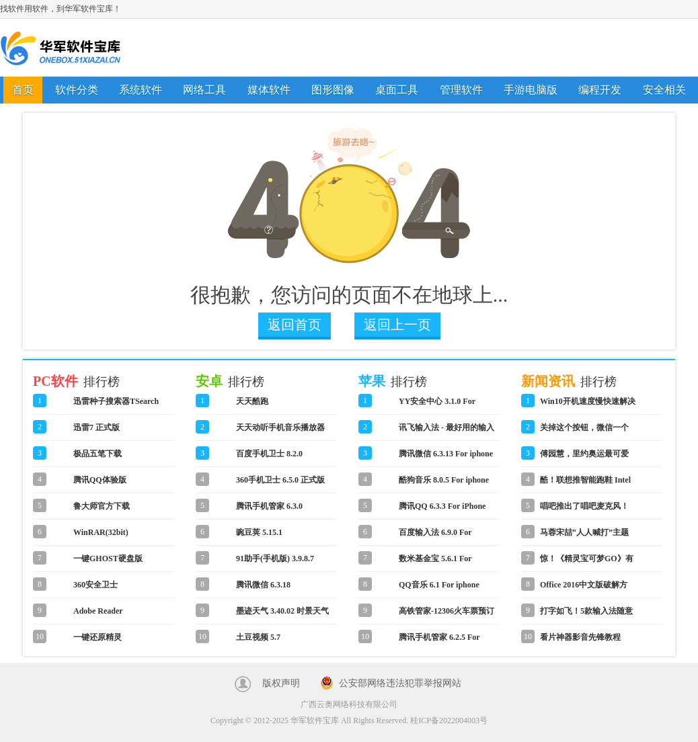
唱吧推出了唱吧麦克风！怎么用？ (584, 510)
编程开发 (599, 89)
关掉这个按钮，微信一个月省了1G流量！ (584, 431)
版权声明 (281, 683)
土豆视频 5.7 (258, 637)
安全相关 (664, 89)
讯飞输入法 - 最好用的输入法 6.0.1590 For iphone (446, 431)
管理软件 (461, 89)
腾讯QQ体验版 (99, 480)
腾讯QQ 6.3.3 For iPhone (442, 506)
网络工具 (204, 89)
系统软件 (140, 89)
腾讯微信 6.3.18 (263, 584)
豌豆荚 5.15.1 (259, 532)
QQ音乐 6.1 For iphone (439, 584)
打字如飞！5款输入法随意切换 (586, 615)
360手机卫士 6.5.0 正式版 (280, 480)
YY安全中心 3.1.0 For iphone (437, 405)
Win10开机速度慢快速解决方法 (587, 405)
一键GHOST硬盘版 (108, 558)
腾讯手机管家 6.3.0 (269, 506)
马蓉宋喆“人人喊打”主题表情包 (584, 536)
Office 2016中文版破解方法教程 (583, 588)
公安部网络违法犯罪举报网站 (400, 683)
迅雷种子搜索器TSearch (116, 401)
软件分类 (76, 89)
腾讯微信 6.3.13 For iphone (446, 453)
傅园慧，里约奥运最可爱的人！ (584, 457)
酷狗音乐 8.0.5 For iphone (444, 480)
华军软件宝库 (60, 48)
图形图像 (332, 89)
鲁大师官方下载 (101, 506)
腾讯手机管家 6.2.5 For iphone (439, 641)
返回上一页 (397, 324)
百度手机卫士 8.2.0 (269, 453)
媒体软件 (268, 89)
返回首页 (294, 324)
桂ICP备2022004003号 (449, 720)
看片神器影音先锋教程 (580, 637)
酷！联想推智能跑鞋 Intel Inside (585, 484)
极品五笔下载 (97, 453)
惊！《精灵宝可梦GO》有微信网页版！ (586, 562)
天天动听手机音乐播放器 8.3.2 (280, 431)
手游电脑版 (530, 89)
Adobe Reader (98, 611)
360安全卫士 (95, 584)
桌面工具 (396, 89)
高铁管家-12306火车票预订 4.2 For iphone (446, 615)
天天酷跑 (252, 401)
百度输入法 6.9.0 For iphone (435, 536)
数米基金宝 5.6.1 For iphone (435, 562)
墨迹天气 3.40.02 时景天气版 (282, 615)
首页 (23, 89)
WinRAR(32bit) (100, 532)
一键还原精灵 (97, 637)
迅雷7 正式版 (96, 427)
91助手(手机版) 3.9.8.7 (275, 558)
